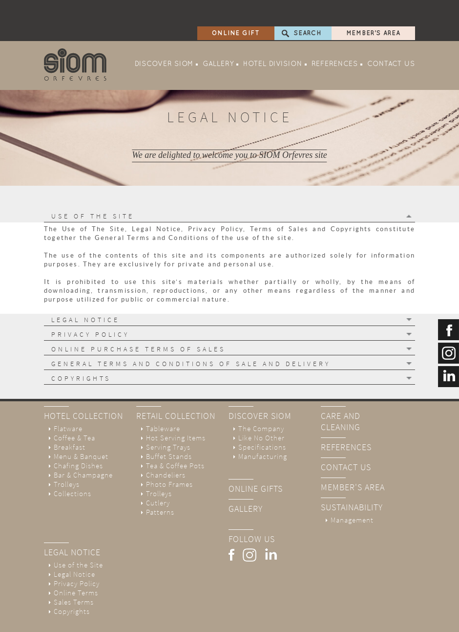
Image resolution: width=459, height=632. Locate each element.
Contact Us (391, 38)
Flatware (68, 402)
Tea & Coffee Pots (175, 439)
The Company (261, 402)
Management (352, 493)
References (335, 38)
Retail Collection (175, 389)
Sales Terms (74, 575)
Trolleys (67, 457)
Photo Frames (169, 457)
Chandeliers (166, 448)
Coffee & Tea (74, 411)
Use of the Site (78, 538)
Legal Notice (72, 525)
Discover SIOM (164, 38)
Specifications (262, 420)
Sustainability (352, 480)
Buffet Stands (169, 430)
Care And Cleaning (340, 395)
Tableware (163, 402)
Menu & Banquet (81, 430)
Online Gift (236, 7)
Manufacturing (262, 430)
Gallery (218, 38)
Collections (72, 467)
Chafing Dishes (78, 439)
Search (308, 7)
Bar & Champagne (83, 448)
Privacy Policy (77, 557)
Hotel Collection (83, 389)
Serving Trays (168, 420)
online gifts (256, 462)
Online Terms (76, 566)
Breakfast (69, 420)
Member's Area (373, 7)
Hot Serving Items (176, 411)
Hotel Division (272, 38)
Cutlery (158, 476)
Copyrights (72, 584)
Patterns (160, 485)
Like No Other (261, 411)
